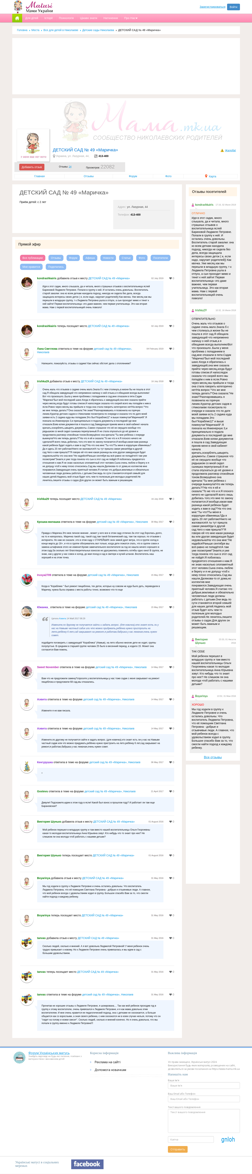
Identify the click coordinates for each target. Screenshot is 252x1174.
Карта (210, 176)
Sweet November (48, 667)
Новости (108, 257)
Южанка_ (43, 607)
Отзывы (89, 176)
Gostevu (42, 791)
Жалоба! (230, 150)
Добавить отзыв (32, 167)
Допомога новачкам (110, 1070)
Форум (133, 176)
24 (70, 166)
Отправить (177, 1149)
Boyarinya (43, 878)
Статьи (126, 257)
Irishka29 (43, 381)
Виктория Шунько (49, 821)
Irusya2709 (44, 575)
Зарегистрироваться (212, 6)
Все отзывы (213, 757)
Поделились (56, 266)
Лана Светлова (47, 348)
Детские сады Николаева (98, 30)
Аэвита (62, 618)
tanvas (41, 938)
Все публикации (33, 257)
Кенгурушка (45, 762)
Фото (168, 176)
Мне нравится (31, 266)
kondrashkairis (47, 278)
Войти (233, 7)
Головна (22, 30)
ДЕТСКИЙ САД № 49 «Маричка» (109, 278)
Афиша (90, 257)
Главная (39, 176)
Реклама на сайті (107, 1062)
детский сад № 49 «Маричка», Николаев (122, 521)
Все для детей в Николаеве (60, 30)
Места (36, 30)
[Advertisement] (126, 66)
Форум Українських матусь (49, 1053)
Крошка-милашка (48, 521)
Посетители (160, 257)
